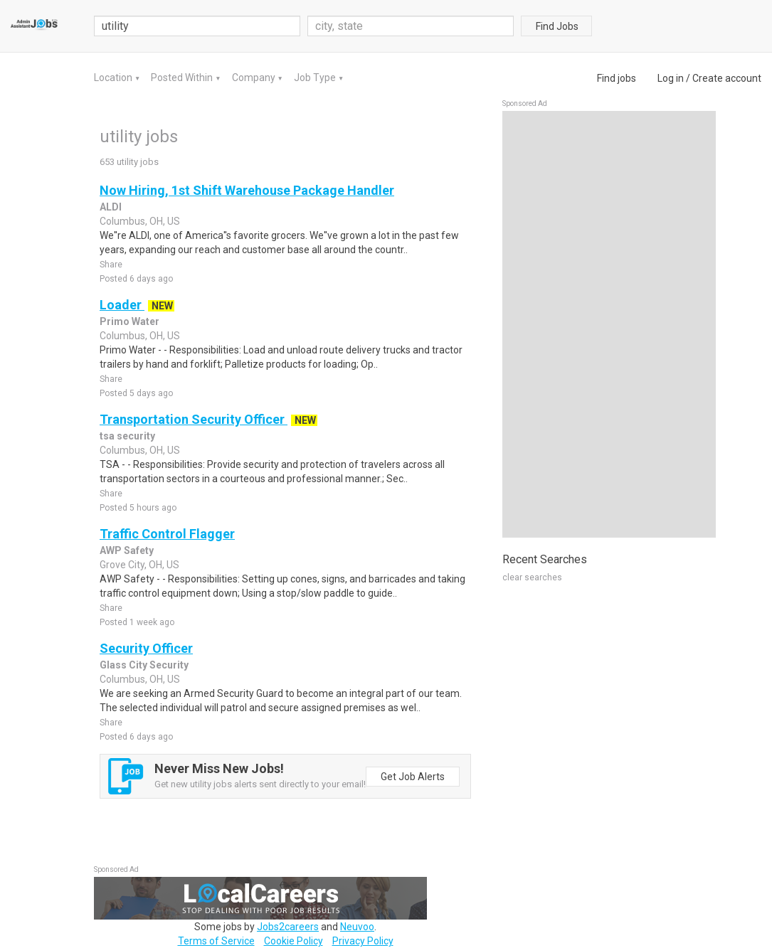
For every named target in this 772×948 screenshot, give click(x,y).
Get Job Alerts (413, 776)
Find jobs (616, 78)
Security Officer (146, 648)
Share (111, 265)
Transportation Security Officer (193, 419)
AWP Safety (127, 550)
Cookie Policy (293, 941)
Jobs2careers (288, 926)
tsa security (127, 436)
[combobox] (410, 26)
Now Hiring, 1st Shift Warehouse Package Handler (247, 190)
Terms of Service (216, 941)
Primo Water (129, 321)
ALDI (111, 207)
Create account (726, 78)
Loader (122, 304)
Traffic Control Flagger (167, 533)
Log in (670, 78)
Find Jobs (557, 26)
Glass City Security (144, 665)
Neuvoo (357, 926)
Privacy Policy (362, 941)
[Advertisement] (609, 324)
